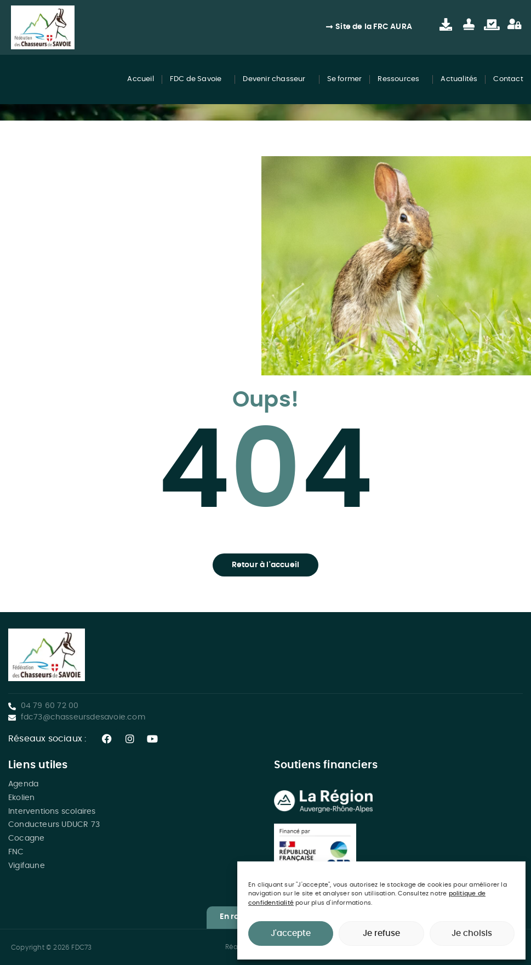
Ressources (401, 79)
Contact (508, 79)
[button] (266, 564)
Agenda (23, 784)
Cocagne (26, 838)
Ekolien (21, 798)
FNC (16, 852)
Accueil (140, 79)
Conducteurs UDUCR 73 (54, 825)
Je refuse (381, 933)
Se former (344, 79)
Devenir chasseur (277, 79)
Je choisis (472, 933)
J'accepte (291, 933)
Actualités (459, 79)
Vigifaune (26, 866)
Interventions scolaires (52, 811)
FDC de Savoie (198, 79)
